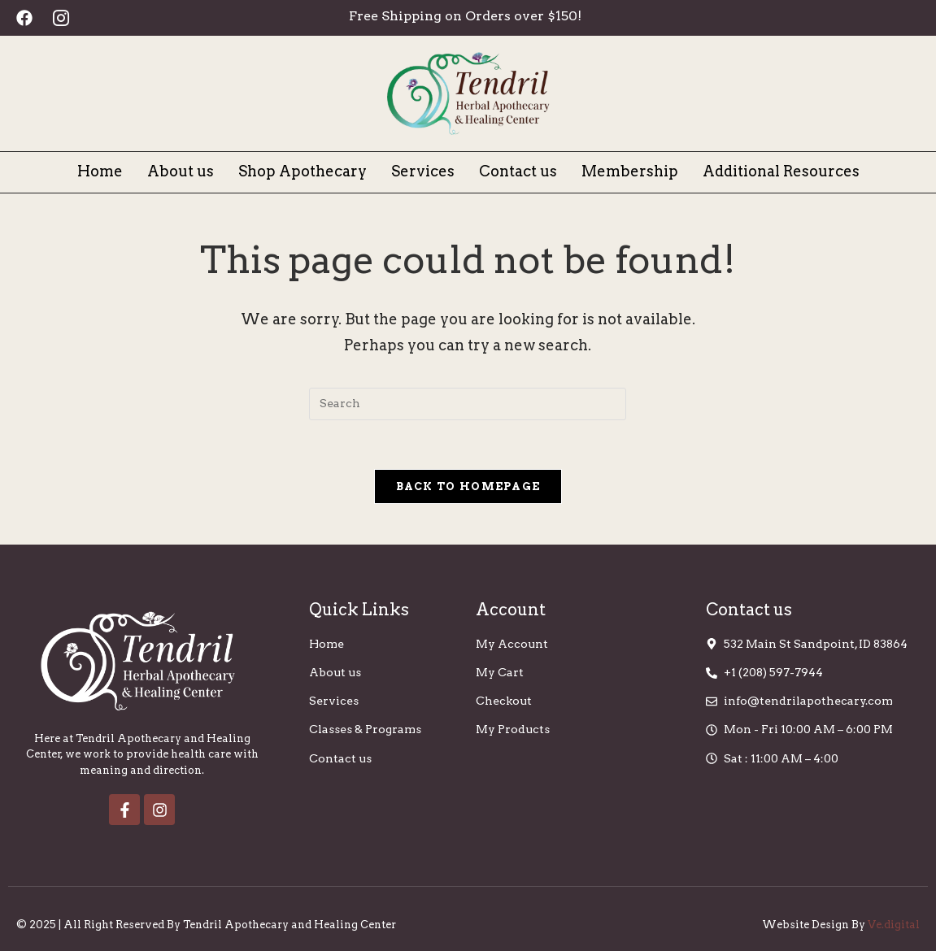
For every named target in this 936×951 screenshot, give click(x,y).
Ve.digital (894, 924)
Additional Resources (781, 171)
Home (100, 171)
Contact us (518, 171)
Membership (629, 171)
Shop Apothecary (302, 171)
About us (180, 171)
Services (423, 171)
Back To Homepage (468, 486)
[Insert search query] (467, 404)
